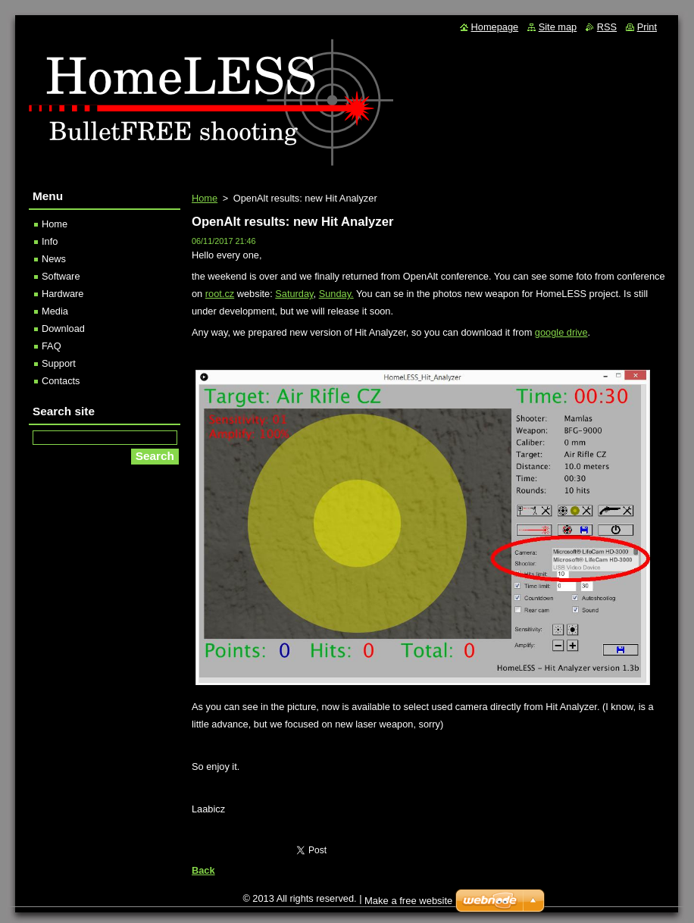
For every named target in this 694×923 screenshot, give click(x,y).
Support (59, 363)
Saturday (294, 293)
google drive (561, 332)
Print (647, 27)
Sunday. (336, 293)
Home (204, 198)
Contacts (61, 380)
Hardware (62, 293)
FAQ (51, 346)
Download (63, 328)
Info (50, 241)
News (54, 258)
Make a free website (408, 900)
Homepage (495, 27)
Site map (558, 27)
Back (203, 870)
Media (55, 311)
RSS (607, 27)
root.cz (219, 293)
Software (61, 276)
